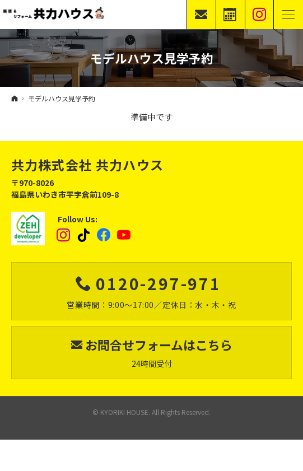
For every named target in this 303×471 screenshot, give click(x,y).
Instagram (64, 235)
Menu (288, 14)
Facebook (104, 235)
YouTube (124, 235)
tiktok (84, 235)
